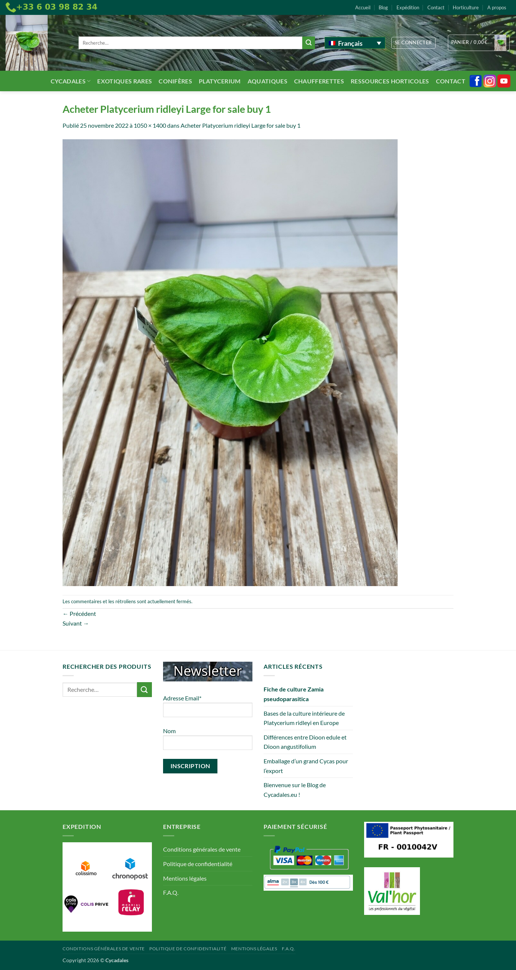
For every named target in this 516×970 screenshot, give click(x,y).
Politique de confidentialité (197, 863)
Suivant (76, 623)
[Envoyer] (308, 42)
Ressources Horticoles (390, 81)
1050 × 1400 (150, 125)
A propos (496, 7)
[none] (355, 43)
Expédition (407, 7)
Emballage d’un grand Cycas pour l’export (306, 765)
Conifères (175, 81)
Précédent (79, 613)
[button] (413, 43)
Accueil (362, 7)
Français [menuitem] (350, 43)
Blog (383, 7)
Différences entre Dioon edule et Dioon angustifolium (305, 742)
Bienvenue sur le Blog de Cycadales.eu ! (295, 789)
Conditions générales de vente (202, 849)
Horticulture (466, 7)
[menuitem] (355, 43)
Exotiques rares (124, 81)
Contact (436, 7)
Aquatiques (267, 81)
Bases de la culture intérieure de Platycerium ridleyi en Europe (304, 718)
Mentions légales (185, 878)
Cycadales (70, 81)
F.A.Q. (170, 892)
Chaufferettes (319, 81)
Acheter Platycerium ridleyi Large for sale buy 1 (240, 125)
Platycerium (220, 81)
